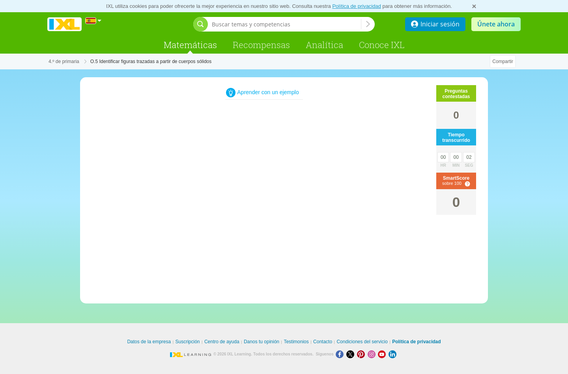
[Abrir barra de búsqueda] (200, 24)
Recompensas (261, 44)
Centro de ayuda (221, 341)
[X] (351, 354)
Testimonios (296, 341)
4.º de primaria (64, 61)
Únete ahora (496, 24)
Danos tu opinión (261, 341)
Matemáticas (190, 44)
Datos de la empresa (149, 341)
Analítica (324, 44)
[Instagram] (373, 354)
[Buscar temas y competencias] (286, 24)
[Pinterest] (362, 354)
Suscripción (188, 341)
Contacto (322, 341)
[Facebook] (341, 354)
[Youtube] (383, 354)
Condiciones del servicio (361, 341)
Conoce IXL (382, 44)
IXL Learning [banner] (64, 24)
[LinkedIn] (393, 354)
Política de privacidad (356, 6)
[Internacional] (93, 21)
